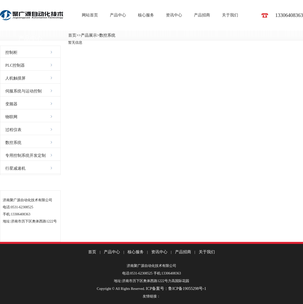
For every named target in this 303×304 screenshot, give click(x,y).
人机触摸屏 (15, 78)
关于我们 (230, 15)
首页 (72, 35)
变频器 (11, 104)
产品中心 (118, 15)
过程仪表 (13, 130)
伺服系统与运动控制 (23, 91)
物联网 (11, 117)
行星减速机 (15, 168)
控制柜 (11, 52)
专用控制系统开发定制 (25, 155)
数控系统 (13, 142)
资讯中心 (174, 15)
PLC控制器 (15, 65)
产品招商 (202, 15)
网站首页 (90, 15)
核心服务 (146, 15)
